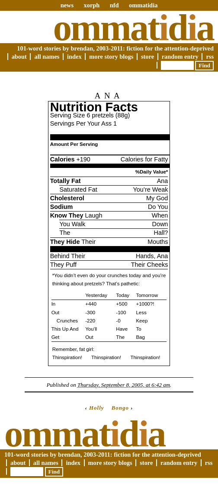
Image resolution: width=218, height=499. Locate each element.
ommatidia (143, 5)
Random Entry (180, 56)
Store (147, 56)
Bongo (120, 407)
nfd (114, 5)
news (67, 5)
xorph (91, 5)
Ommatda (133, 27)
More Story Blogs (111, 56)
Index (74, 56)
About (19, 56)
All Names (46, 56)
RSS (210, 56)
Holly (96, 407)
